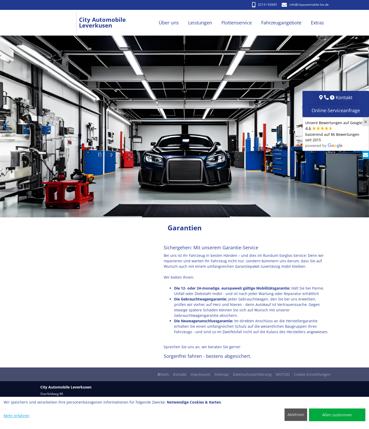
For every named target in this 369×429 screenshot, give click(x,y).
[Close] (366, 121)
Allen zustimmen (337, 414)
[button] (6, 126)
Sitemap (221, 374)
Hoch (163, 374)
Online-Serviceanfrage (336, 110)
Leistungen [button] (200, 22)
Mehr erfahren (16, 415)
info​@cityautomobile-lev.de (305, 4)
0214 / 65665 (264, 4)
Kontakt (179, 374)
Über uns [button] (169, 22)
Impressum (200, 374)
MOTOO (283, 374)
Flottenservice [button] (236, 22)
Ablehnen (295, 414)
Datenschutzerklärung (252, 374)
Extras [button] (317, 22)
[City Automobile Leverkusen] (59, 23)
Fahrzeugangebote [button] (281, 22)
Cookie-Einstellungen (312, 374)
